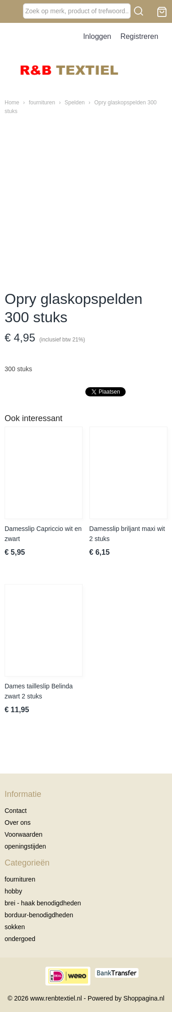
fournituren (42, 102)
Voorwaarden (24, 834)
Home (12, 102)
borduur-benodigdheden (39, 915)
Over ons (18, 822)
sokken (15, 927)
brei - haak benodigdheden (43, 903)
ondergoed (20, 938)
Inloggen (97, 36)
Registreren (139, 36)
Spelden (75, 102)
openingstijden (25, 846)
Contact (16, 810)
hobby (13, 891)
